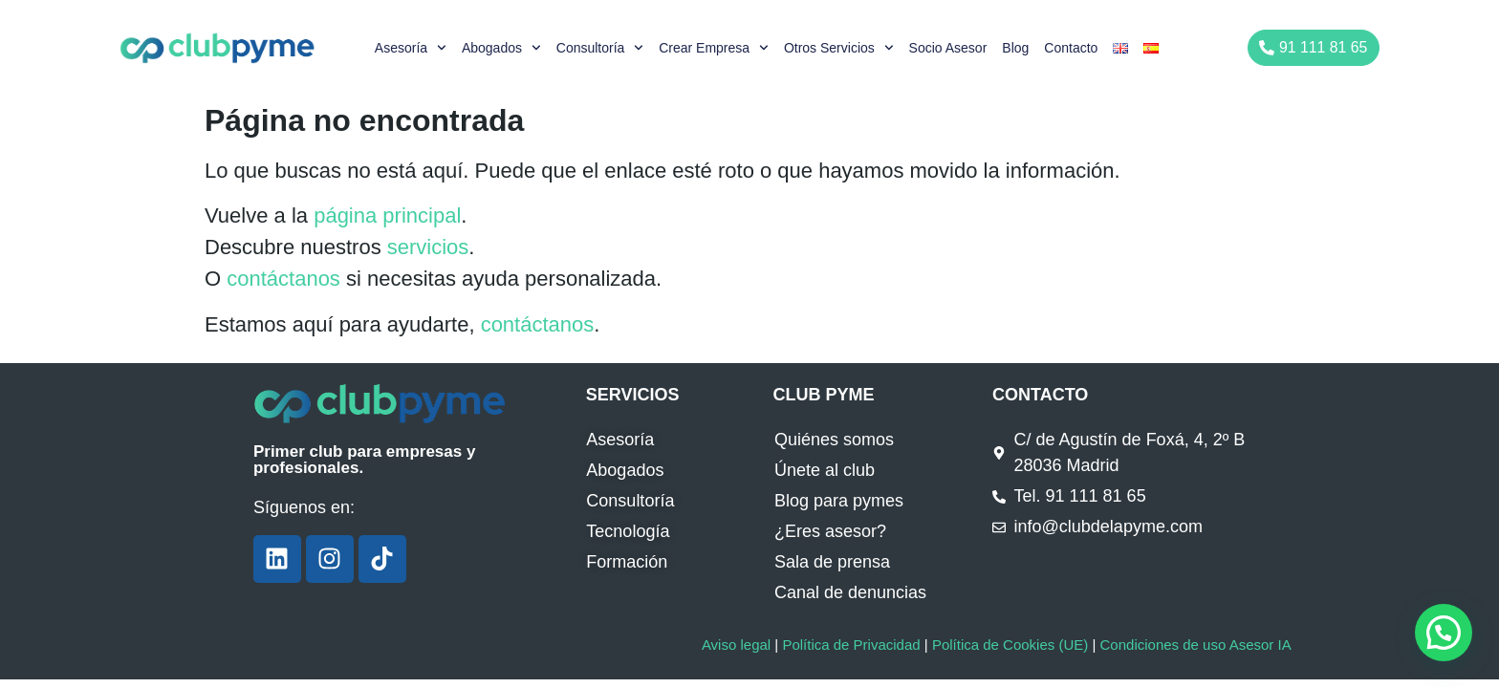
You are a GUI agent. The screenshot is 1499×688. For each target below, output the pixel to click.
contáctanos (283, 278)
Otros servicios (839, 47)
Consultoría (599, 47)
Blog (1015, 47)
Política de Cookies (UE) (1010, 644)
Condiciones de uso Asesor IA (1195, 644)
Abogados (501, 47)
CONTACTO (1040, 394)
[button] (1443, 632)
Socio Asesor (948, 47)
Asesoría (410, 47)
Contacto (1070, 47)
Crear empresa (714, 47)
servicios (428, 247)
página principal (387, 215)
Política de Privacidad (851, 644)
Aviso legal (736, 644)
